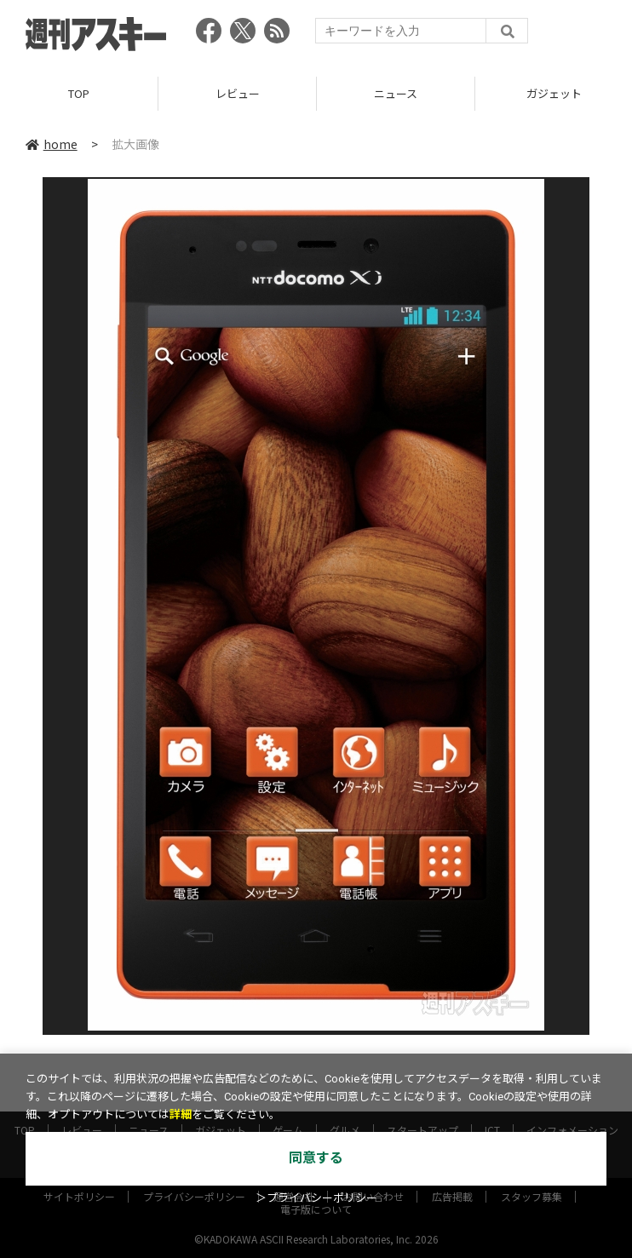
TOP (78, 93)
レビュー (237, 93)
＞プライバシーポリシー (316, 1198)
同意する (316, 1158)
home (52, 143)
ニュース (395, 93)
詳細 (180, 1114)
